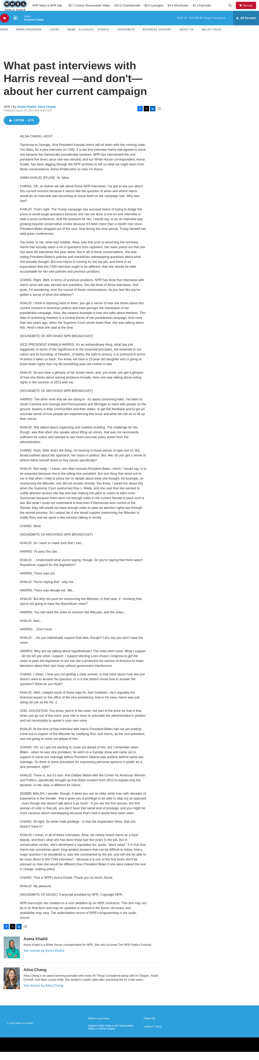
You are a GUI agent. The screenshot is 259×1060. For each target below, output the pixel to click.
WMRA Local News (99, 1026)
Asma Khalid (26, 115)
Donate (249, 9)
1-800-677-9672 (153, 1034)
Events (103, 37)
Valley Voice (211, 37)
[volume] (15, 26)
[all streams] (246, 26)
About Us (186, 37)
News (4, 37)
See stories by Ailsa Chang (43, 993)
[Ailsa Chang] (12, 986)
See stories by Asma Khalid (43, 958)
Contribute (126, 37)
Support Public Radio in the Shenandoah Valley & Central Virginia (111, 1035)
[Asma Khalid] (12, 955)
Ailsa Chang (46, 115)
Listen (54, 37)
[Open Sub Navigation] (11, 37)
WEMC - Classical (80, 37)
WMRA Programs (29, 37)
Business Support (157, 37)
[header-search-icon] (231, 9)
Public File (149, 1026)
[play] (4, 26)
